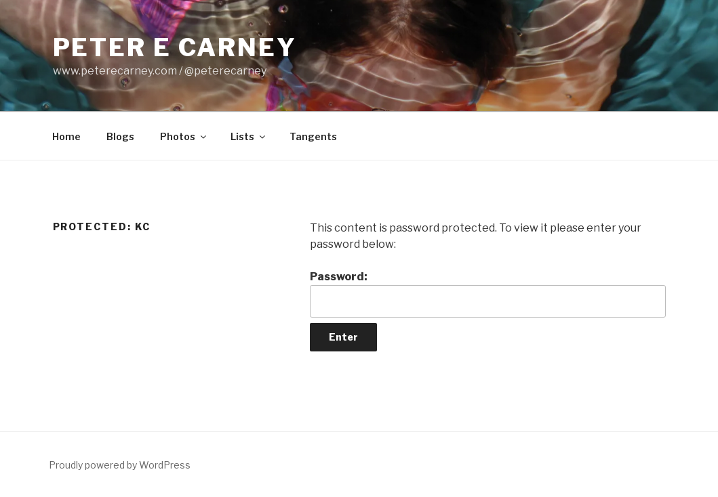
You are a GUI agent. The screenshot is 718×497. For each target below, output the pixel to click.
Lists (249, 136)
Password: (487, 294)
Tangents (313, 136)
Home (66, 136)
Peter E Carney (175, 47)
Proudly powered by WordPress (120, 465)
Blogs (120, 136)
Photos (184, 136)
